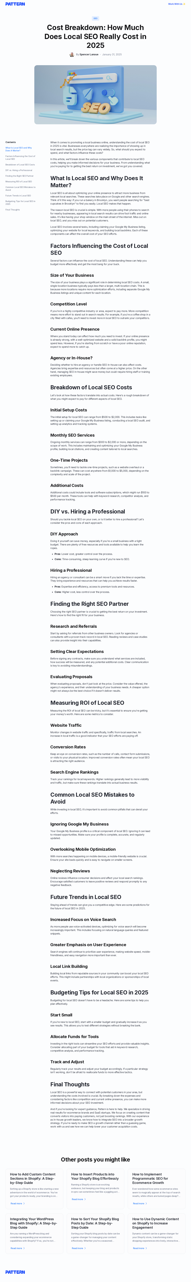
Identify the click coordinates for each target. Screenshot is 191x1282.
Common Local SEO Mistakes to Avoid (20, 188)
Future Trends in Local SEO (18, 195)
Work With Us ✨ (177, 4)
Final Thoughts (12, 209)
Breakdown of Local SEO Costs (20, 164)
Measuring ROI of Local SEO (18, 181)
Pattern (102, 1109)
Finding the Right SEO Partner (19, 176)
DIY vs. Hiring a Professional (18, 170)
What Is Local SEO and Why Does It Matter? (18, 149)
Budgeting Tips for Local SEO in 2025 (20, 202)
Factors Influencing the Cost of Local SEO (20, 157)
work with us (57, 1126)
